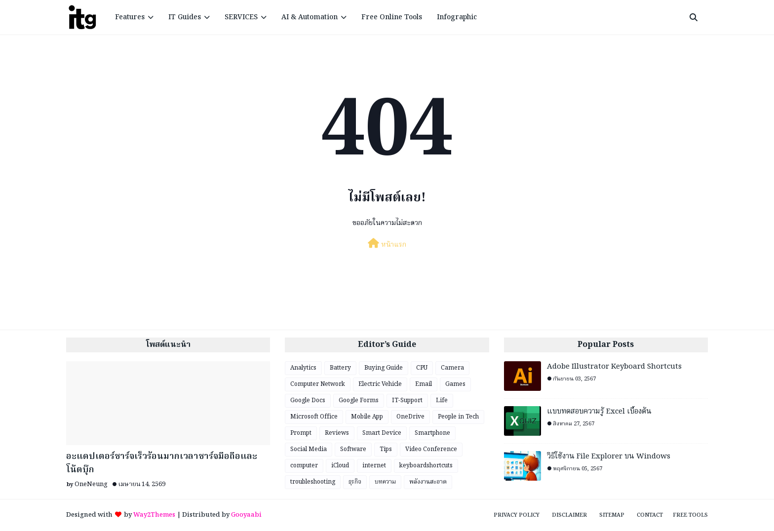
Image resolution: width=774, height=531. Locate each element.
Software (353, 449)
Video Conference (431, 449)
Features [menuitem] (130, 17)
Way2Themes (154, 515)
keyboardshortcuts (426, 465)
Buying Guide (383, 368)
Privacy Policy (517, 515)
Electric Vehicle (380, 384)
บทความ (385, 482)
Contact (650, 515)
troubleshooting (312, 482)
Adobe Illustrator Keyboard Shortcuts (614, 367)
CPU (421, 368)
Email (423, 384)
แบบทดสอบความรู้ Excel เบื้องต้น (599, 411)
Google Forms (359, 400)
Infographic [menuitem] (457, 17)
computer (304, 465)
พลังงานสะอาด (428, 482)
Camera (452, 368)
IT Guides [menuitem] (184, 17)
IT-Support (407, 400)
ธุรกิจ (354, 482)
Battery (340, 368)
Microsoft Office (314, 416)
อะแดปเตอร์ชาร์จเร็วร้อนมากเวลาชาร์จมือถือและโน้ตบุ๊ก (161, 463)
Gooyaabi (246, 515)
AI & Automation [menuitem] (309, 17)
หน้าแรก (387, 244)
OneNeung (91, 484)
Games (455, 384)
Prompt (300, 433)
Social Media (308, 449)
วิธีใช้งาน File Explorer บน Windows (608, 456)
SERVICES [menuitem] (241, 17)
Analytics (303, 368)
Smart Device (381, 433)
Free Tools (690, 515)
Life (442, 400)
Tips (386, 449)
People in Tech (458, 416)
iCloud (340, 465)
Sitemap (611, 515)
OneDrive (410, 416)
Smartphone (432, 433)
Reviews (337, 433)
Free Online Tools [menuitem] (391, 17)
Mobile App (367, 416)
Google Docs (307, 400)
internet (374, 465)
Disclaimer (569, 515)
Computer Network (317, 384)
